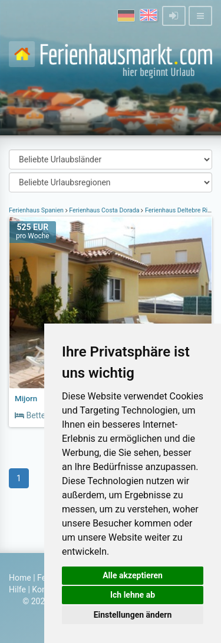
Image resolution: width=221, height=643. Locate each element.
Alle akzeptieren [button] (133, 575)
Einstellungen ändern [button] (133, 614)
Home (20, 577)
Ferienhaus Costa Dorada (104, 210)
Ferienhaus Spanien (37, 210)
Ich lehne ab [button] (132, 594)
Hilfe (17, 589)
